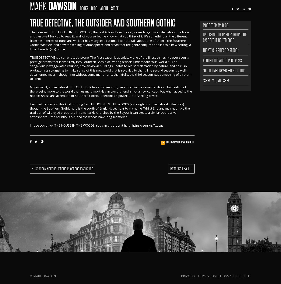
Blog (94, 8)
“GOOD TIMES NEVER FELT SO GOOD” (224, 70)
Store (114, 8)
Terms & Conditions (212, 276)
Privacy (187, 276)
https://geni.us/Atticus (147, 125)
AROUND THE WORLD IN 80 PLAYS (222, 60)
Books (84, 8)
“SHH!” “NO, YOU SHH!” (216, 80)
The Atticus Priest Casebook (221, 50)
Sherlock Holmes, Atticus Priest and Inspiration (64, 168)
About (104, 8)
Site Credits (241, 276)
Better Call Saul (179, 168)
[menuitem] (85, 6)
